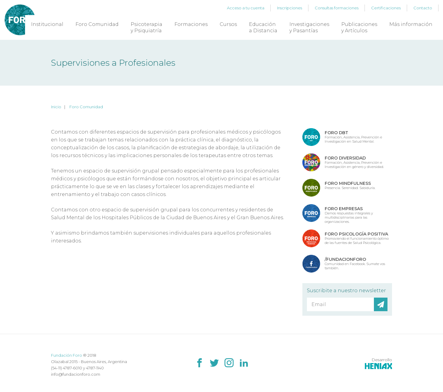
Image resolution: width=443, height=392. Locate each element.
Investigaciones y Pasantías (309, 27)
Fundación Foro (66, 355)
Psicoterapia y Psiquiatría (146, 27)
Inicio (56, 106)
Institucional (47, 24)
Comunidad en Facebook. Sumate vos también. (355, 263)
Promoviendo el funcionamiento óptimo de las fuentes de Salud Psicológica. (357, 238)
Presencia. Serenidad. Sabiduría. (350, 185)
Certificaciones (386, 7)
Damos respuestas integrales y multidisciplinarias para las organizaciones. (349, 214)
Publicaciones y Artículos (359, 27)
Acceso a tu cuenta (245, 7)
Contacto (422, 7)
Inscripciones (289, 7)
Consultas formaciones (337, 7)
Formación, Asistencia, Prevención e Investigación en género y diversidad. (354, 162)
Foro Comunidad (97, 24)
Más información (410, 24)
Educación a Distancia (263, 27)
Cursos (228, 24)
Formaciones (191, 24)
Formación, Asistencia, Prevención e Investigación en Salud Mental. (353, 137)
